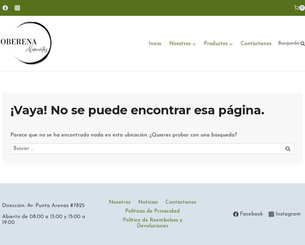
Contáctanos (256, 43)
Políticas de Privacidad (152, 211)
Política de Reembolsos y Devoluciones (152, 223)
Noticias (148, 202)
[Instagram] (17, 8)
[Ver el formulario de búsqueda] (291, 43)
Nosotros (120, 202)
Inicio (155, 43)
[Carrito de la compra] (299, 8)
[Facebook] (5, 8)
